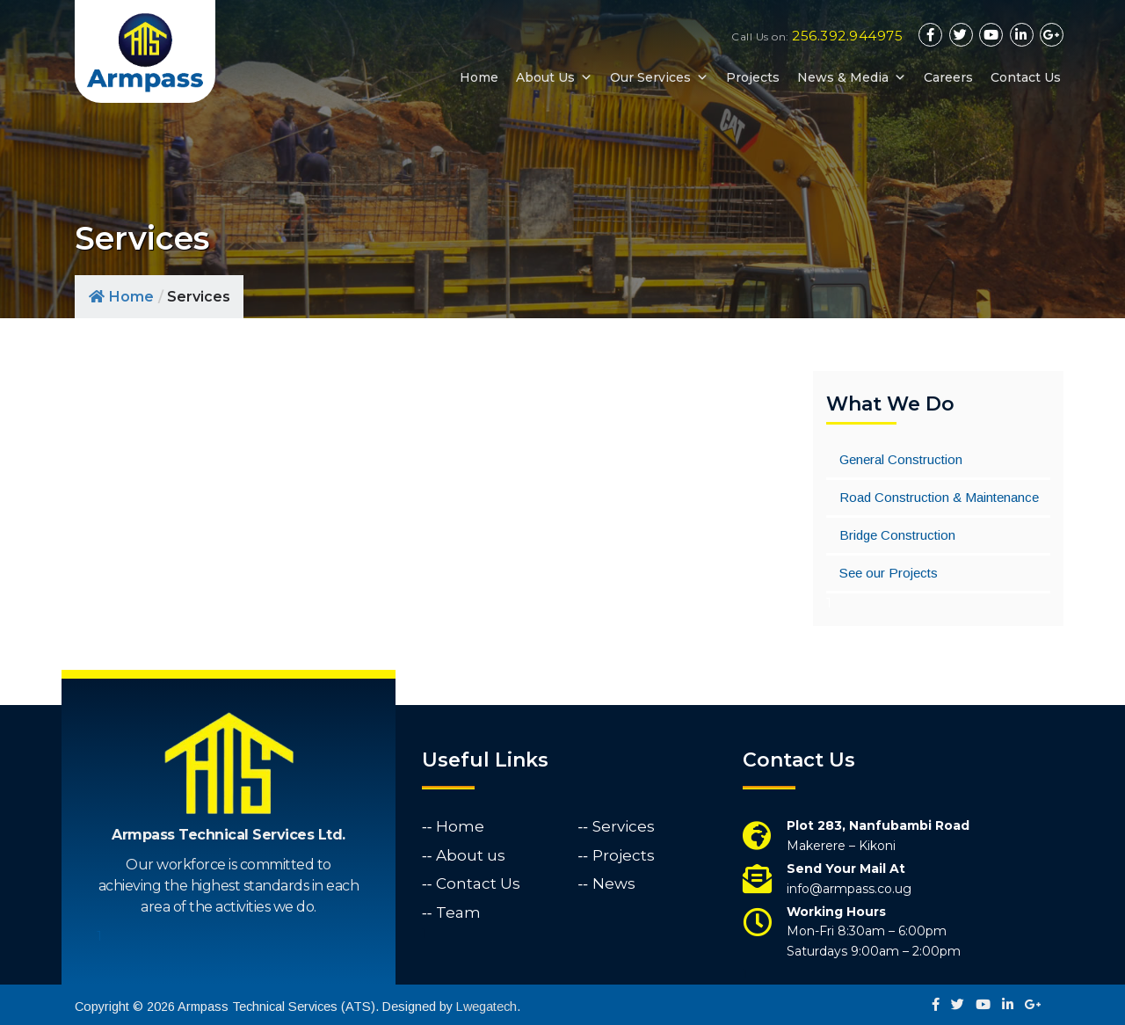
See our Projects (888, 572)
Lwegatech (486, 1007)
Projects (753, 77)
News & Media (851, 77)
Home (479, 77)
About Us (554, 77)
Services (623, 826)
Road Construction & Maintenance (939, 497)
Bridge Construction (897, 534)
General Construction (900, 459)
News (613, 883)
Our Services (659, 77)
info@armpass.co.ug (849, 889)
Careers (948, 77)
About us (470, 855)
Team (458, 912)
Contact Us (1026, 77)
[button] (583, 77)
